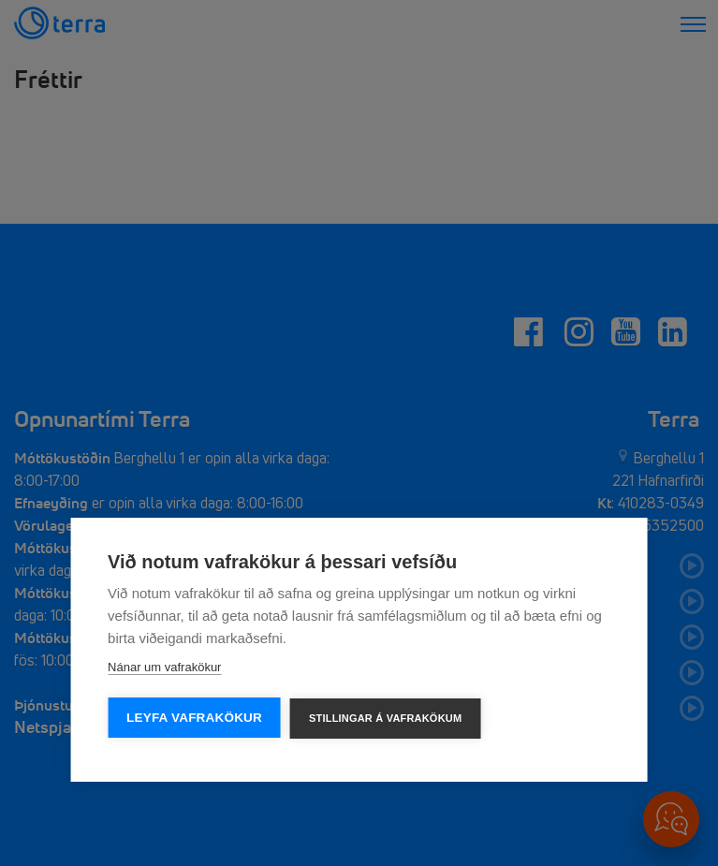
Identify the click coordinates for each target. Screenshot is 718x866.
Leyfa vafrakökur (194, 718)
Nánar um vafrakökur (164, 667)
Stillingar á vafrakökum (385, 718)
